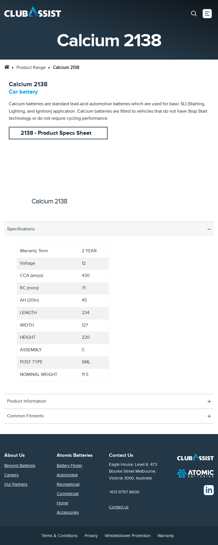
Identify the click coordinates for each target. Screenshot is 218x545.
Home (62, 503)
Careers (11, 474)
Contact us (119, 507)
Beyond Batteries (19, 465)
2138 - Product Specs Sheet (56, 133)
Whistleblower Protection (127, 535)
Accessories (68, 512)
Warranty (166, 535)
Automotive (67, 474)
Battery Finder (69, 465)
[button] (194, 13)
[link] (6, 67)
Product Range (31, 67)
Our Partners (16, 484)
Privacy (91, 535)
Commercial (68, 493)
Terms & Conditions (59, 535)
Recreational (68, 484)
